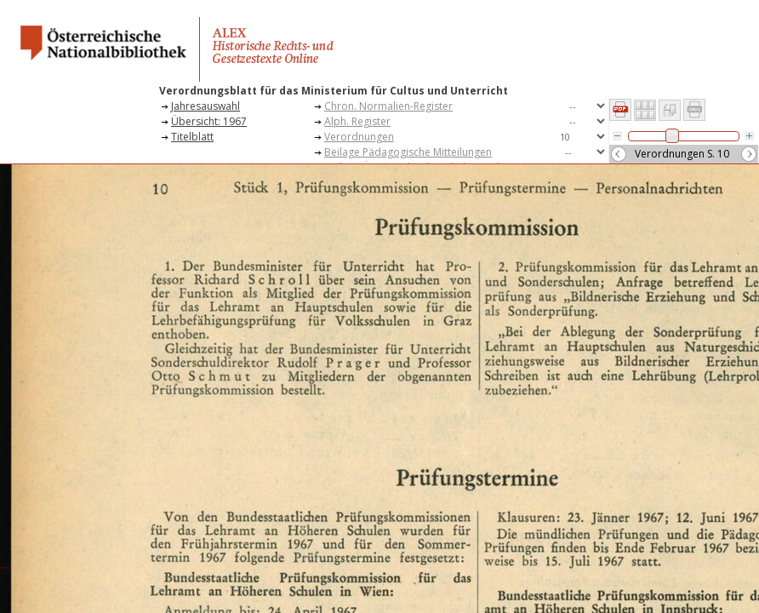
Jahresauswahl (205, 106)
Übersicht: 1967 (209, 121)
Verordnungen (359, 136)
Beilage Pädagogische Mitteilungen (408, 152)
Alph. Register (357, 121)
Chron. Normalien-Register (388, 106)
